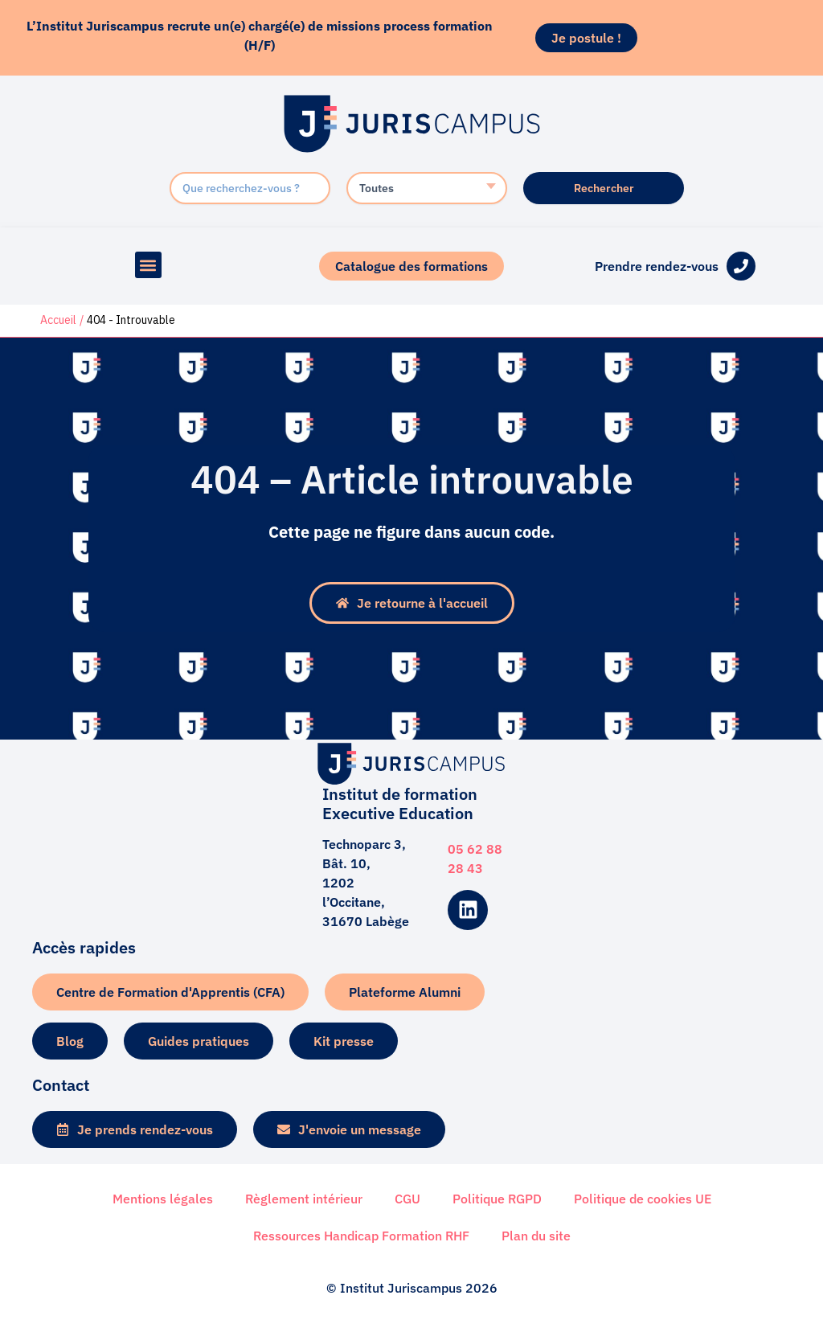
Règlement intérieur (303, 1198)
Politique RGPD (497, 1198)
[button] (148, 265)
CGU (407, 1198)
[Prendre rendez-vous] (741, 266)
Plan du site (536, 1235)
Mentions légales (163, 1198)
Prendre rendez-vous (657, 266)
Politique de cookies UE (642, 1198)
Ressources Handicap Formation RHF (361, 1235)
